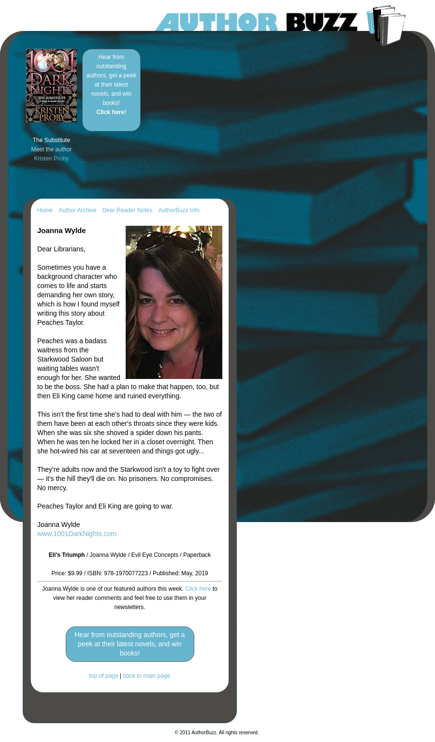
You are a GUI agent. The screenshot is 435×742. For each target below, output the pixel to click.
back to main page (146, 675)
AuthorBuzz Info (178, 210)
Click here (198, 588)
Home (45, 210)
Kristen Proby (51, 158)
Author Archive (77, 210)
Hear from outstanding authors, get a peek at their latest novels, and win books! (111, 85)
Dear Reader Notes (127, 210)
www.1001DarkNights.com (76, 534)
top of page (103, 675)
